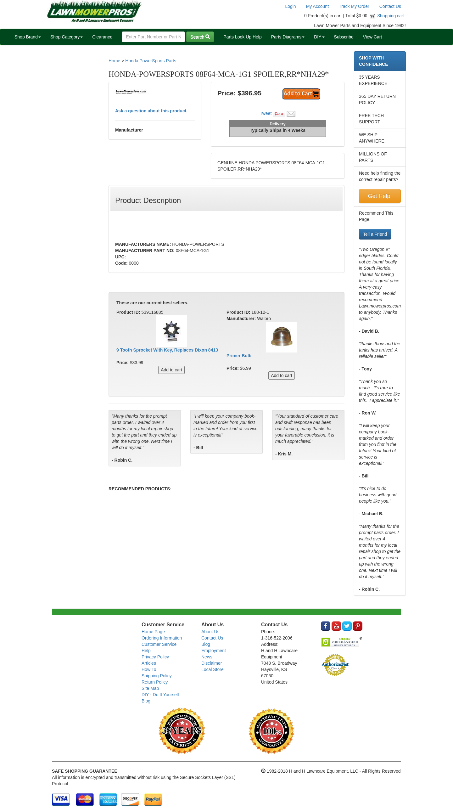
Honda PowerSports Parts (150, 60)
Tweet (265, 113)
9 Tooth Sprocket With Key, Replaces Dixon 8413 (167, 349)
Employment (213, 650)
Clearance (102, 36)
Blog (146, 700)
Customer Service (159, 644)
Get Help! (380, 196)
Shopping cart (391, 15)
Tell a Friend (375, 234)
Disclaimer (211, 663)
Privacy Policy (155, 656)
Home (114, 60)
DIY (319, 36)
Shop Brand (27, 36)
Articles (149, 663)
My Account (317, 6)
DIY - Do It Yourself (160, 694)
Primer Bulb (238, 355)
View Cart (372, 36)
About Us (210, 631)
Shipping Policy (157, 675)
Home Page (153, 631)
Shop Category (66, 36)
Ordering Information (162, 637)
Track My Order (354, 6)
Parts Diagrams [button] (288, 36)
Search (200, 36)
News (206, 656)
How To (149, 669)
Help (146, 650)
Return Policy (155, 682)
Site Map (150, 688)
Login (290, 6)
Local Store (212, 669)
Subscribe (344, 36)
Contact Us (390, 6)
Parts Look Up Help (242, 36)
